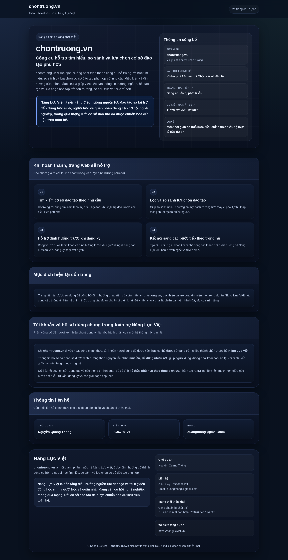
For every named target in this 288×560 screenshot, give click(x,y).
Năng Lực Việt (50, 458)
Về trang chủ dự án (244, 9)
